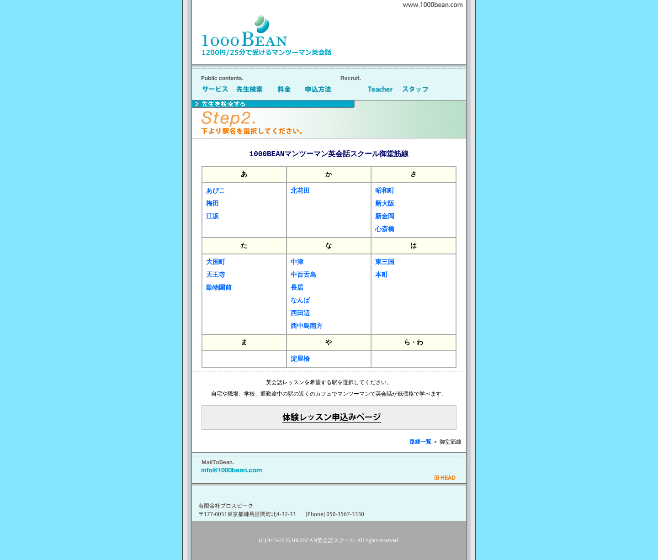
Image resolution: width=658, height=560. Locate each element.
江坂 (212, 216)
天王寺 (215, 274)
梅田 (212, 203)
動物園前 (219, 287)
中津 (297, 262)
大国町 (215, 262)
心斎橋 (384, 229)
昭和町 (384, 190)
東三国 (384, 262)
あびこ (215, 190)
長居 (297, 287)
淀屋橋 (300, 358)
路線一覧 (420, 441)
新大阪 (384, 203)
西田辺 (300, 313)
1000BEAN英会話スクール (324, 540)
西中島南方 (307, 325)
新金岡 (384, 216)
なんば (300, 300)
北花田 (300, 190)
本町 (381, 274)
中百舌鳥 (303, 274)
